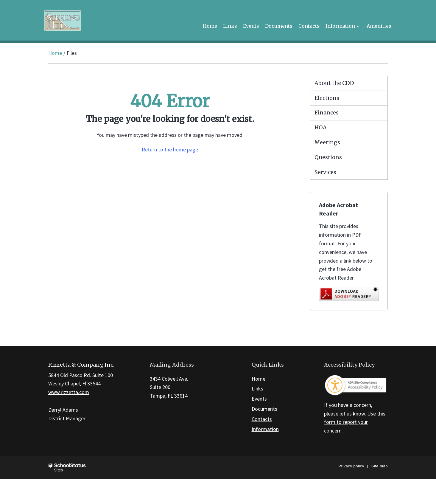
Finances (326, 112)
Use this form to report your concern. (354, 422)
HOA (320, 127)
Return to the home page (170, 149)
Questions (328, 157)
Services (325, 172)
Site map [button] (379, 466)
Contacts (262, 419)
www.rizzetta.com (68, 392)
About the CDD (334, 83)
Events (259, 398)
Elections (326, 97)
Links (257, 388)
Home (55, 52)
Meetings (327, 142)
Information (265, 429)
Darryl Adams (63, 409)
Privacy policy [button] (351, 466)
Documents (264, 408)
